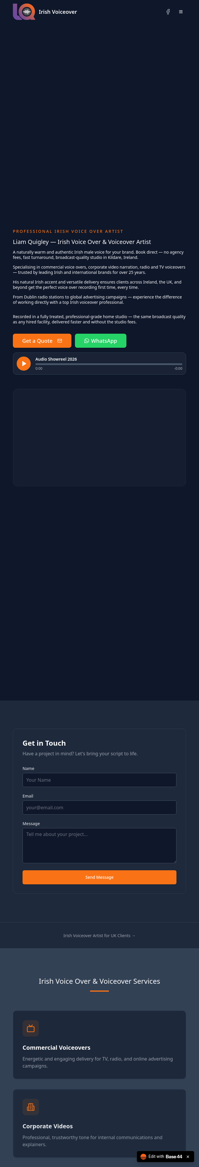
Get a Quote (42, 340)
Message (31, 824)
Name (28, 768)
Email (28, 796)
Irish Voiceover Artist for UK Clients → (100, 935)
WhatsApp (100, 340)
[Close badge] (188, 1156)
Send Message (99, 877)
